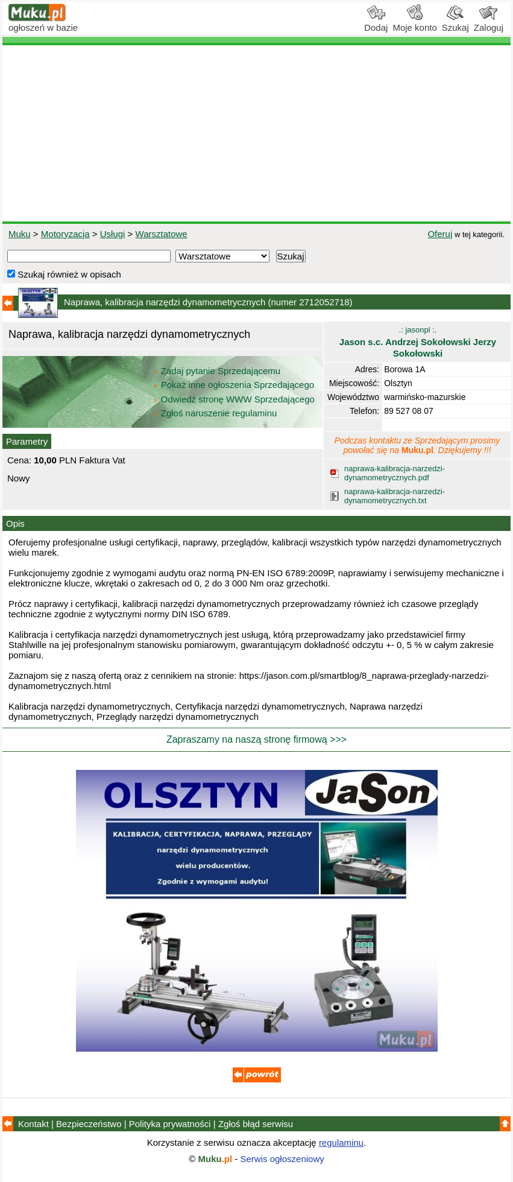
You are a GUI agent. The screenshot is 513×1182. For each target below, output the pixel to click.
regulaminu (341, 1142)
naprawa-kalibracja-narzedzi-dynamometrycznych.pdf (394, 473)
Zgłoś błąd (255, 1124)
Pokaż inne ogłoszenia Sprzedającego (235, 385)
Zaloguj (488, 23)
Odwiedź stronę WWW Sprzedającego (235, 399)
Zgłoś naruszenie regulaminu (215, 413)
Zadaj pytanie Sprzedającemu (218, 371)
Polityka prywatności (170, 1124)
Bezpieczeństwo (88, 1124)
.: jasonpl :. (417, 341)
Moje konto (414, 23)
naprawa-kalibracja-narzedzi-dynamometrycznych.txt (394, 496)
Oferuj (439, 234)
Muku (19, 234)
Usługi (112, 234)
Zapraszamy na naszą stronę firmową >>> (256, 739)
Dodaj (376, 23)
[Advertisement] (256, 133)
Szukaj (455, 23)
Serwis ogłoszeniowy (282, 1159)
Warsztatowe (161, 234)
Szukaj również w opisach (64, 274)
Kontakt (33, 1124)
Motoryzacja (65, 234)
